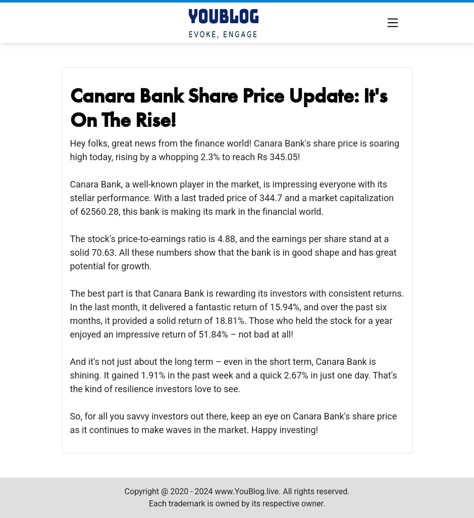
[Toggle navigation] (393, 23)
